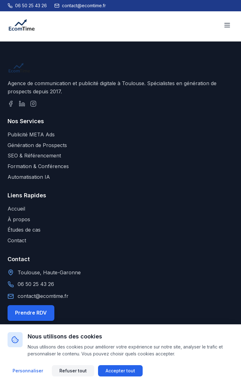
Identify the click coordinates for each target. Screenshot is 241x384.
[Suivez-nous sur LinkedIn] (22, 104)
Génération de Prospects (37, 145)
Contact (17, 240)
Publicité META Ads (31, 134)
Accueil (16, 209)
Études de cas (24, 230)
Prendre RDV (31, 313)
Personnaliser (28, 370)
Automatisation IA (29, 177)
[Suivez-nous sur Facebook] (11, 104)
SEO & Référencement (34, 155)
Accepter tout (120, 370)
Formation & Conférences (38, 166)
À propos (19, 219)
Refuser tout (73, 370)
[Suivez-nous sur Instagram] (33, 104)
